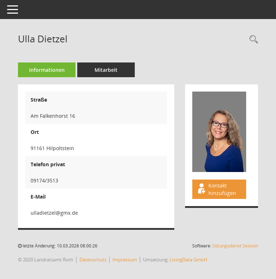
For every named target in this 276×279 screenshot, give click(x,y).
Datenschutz (92, 259)
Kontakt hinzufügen (216, 189)
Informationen (47, 69)
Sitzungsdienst (235, 246)
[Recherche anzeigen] (252, 40)
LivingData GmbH (188, 259)
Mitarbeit (106, 69)
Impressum (124, 259)
